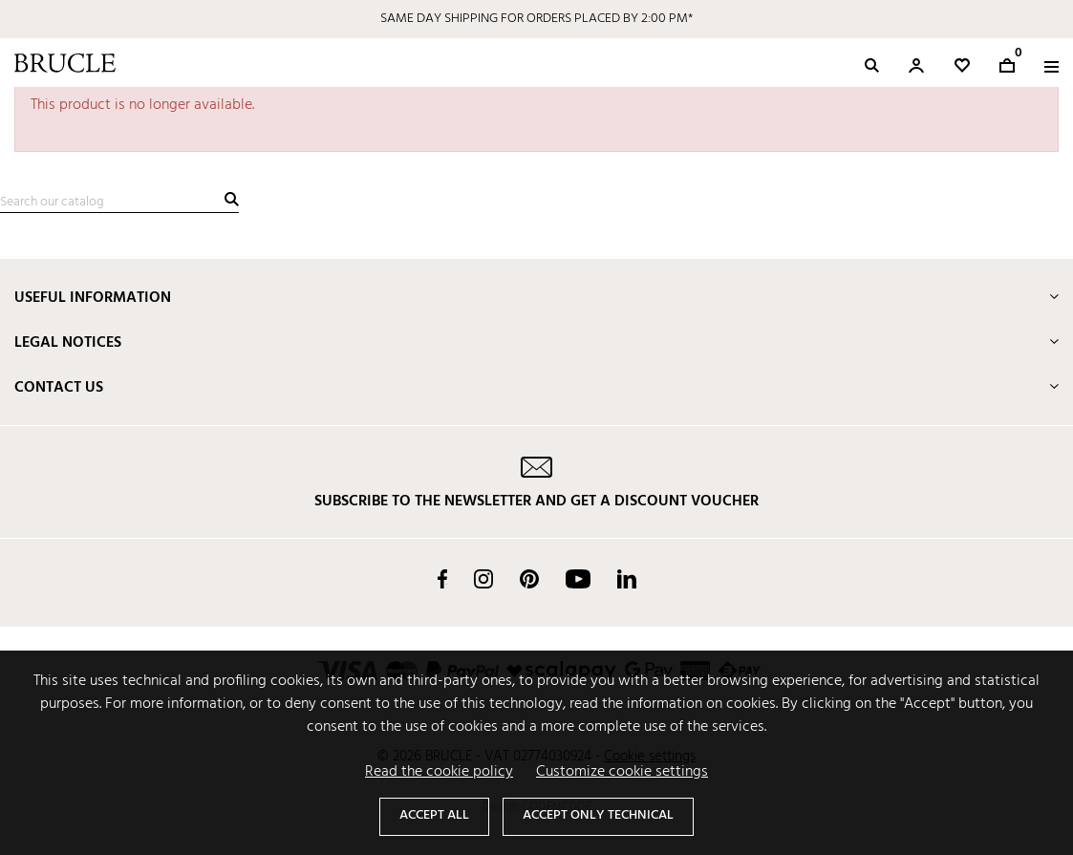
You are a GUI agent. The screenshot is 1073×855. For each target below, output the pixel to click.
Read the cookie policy (439, 771)
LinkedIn (626, 578)
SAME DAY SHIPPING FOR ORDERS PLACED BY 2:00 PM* (536, 19)
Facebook (442, 578)
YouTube (578, 578)
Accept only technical (598, 815)
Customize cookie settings (622, 771)
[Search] (119, 202)
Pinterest (529, 578)
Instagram (483, 578)
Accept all (434, 815)
